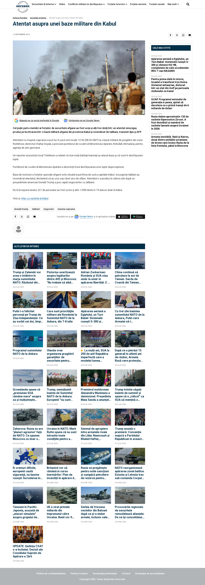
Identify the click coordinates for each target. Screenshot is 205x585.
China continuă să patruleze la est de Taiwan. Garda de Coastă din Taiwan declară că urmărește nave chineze (129, 277)
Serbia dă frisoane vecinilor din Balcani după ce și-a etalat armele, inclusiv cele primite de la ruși (94, 512)
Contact (126, 573)
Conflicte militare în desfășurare (85, 4)
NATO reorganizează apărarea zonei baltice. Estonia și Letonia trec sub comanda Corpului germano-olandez (129, 473)
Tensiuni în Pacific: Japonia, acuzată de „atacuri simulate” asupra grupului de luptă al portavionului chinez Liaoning (26, 512)
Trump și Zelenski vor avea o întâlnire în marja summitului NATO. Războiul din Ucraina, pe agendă (27, 277)
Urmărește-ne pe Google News (84, 120)
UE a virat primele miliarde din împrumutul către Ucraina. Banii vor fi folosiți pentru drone (60, 512)
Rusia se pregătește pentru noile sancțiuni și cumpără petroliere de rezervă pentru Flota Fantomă (95, 473)
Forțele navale (157, 4)
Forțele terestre (116, 4)
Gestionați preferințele (105, 573)
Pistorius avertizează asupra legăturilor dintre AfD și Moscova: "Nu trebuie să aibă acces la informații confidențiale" (62, 277)
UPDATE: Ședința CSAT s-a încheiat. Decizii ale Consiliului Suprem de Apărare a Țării (28, 551)
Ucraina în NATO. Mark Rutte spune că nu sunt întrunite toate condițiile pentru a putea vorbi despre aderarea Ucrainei (61, 434)
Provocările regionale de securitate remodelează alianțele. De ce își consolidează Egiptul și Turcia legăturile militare (129, 512)
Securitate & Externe (43, 4)
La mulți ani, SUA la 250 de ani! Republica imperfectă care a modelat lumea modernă (95, 355)
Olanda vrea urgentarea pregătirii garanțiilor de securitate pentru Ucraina (60, 355)
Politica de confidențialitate (51, 573)
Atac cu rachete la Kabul (34, 198)
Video (62, 4)
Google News (86, 216)
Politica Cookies (79, 573)
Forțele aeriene (138, 4)
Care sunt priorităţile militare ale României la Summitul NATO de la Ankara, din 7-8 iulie (62, 316)
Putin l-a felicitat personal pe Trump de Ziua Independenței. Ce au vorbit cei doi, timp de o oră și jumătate (28, 316)
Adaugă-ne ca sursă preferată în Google (39, 120)
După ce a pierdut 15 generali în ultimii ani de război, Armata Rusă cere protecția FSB (128, 355)
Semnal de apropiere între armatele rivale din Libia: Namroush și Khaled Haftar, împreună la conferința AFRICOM (95, 434)
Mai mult (173, 4)
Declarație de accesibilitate (150, 573)
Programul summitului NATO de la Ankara (27, 352)
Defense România (20, 18)
